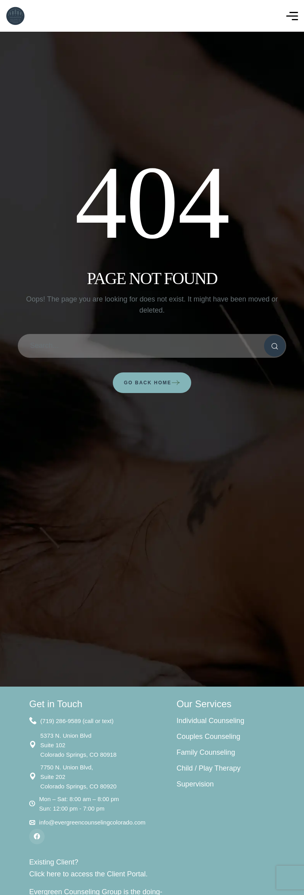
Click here (46, 874)
